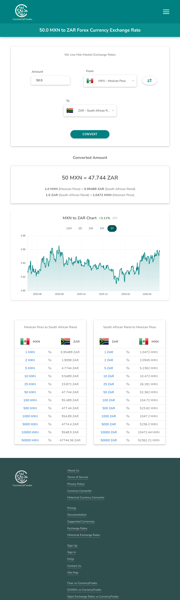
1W (91, 228)
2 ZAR (108, 360)
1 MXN (30, 352)
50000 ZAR (108, 440)
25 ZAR (108, 384)
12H (69, 228)
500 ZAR (108, 408)
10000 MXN (30, 432)
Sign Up (72, 545)
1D (80, 228)
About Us (73, 470)
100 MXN (30, 400)
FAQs (70, 559)
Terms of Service (77, 477)
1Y (112, 228)
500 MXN (30, 408)
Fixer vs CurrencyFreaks (82, 583)
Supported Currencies (81, 521)
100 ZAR (108, 400)
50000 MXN (30, 440)
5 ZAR (108, 368)
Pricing (71, 508)
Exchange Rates (77, 528)
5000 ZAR (108, 424)
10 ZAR (108, 376)
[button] (166, 12)
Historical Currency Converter (85, 497)
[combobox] (110, 81)
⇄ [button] (149, 80)
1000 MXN (30, 416)
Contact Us (74, 566)
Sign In (71, 552)
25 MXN (30, 384)
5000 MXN (30, 424)
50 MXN (30, 392)
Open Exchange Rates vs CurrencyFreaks (93, 596)
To (68, 101)
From (89, 71)
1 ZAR (108, 352)
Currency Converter (79, 491)
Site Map (72, 572)
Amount (37, 72)
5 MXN (30, 368)
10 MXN (30, 376)
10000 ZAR (108, 432)
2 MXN (30, 360)
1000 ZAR (108, 416)
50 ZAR (108, 392)
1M (102, 228)
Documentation (77, 515)
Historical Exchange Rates (83, 535)
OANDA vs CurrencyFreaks (84, 590)
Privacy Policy (76, 484)
